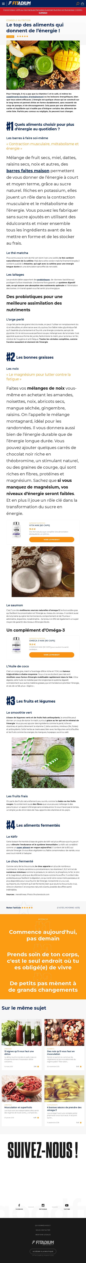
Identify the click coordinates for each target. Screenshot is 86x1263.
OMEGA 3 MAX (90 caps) (42, 640)
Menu (3, 4)
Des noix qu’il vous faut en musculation (61, 1052)
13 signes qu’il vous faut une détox (19, 1052)
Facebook (19, 1207)
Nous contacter (43, 1230)
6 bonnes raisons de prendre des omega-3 (64, 1108)
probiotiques (43, 280)
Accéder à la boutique (43, 1251)
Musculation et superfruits (18, 1107)
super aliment (23, 847)
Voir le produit (52, 539)
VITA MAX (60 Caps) (39, 525)
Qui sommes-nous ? (43, 1225)
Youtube (67, 1207)
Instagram (43, 1207)
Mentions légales (43, 1235)
